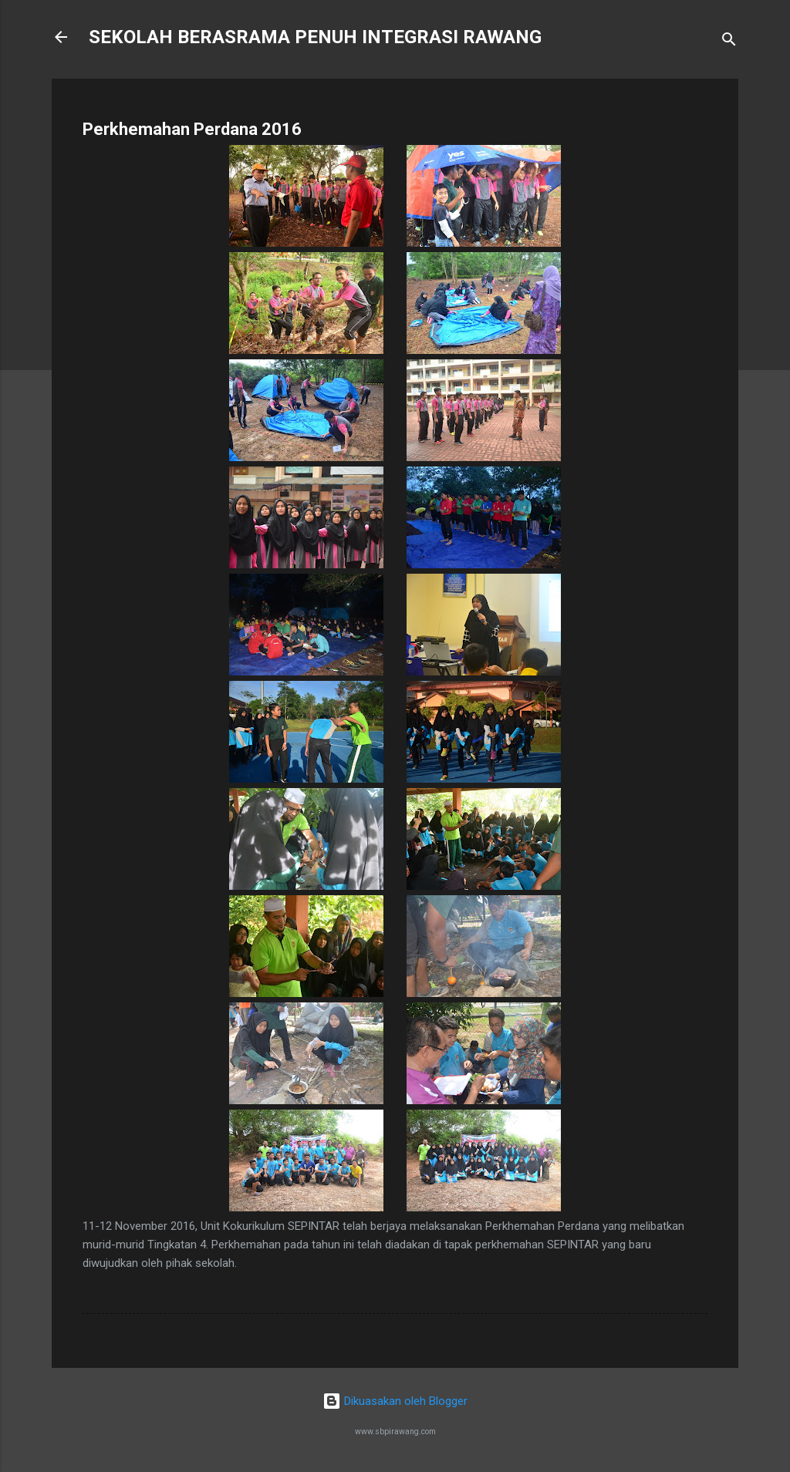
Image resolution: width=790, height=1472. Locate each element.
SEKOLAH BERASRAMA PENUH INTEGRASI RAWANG (315, 37)
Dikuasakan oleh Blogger (395, 1401)
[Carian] (729, 42)
